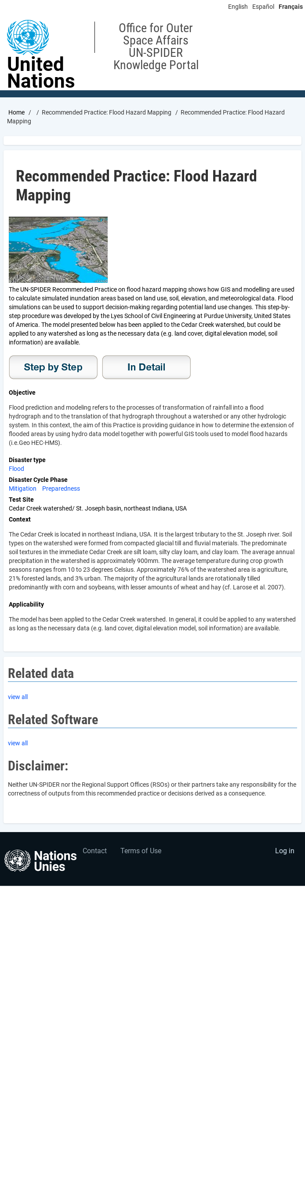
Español (263, 6)
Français (291, 6)
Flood (16, 468)
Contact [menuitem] (95, 851)
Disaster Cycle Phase (38, 479)
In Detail (146, 367)
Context (20, 519)
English (238, 6)
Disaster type (27, 459)
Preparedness (61, 488)
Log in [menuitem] (284, 851)
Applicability (26, 604)
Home (16, 112)
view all (18, 696)
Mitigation (22, 488)
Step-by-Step (53, 367)
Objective (22, 392)
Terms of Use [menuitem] (140, 851)
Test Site (21, 499)
